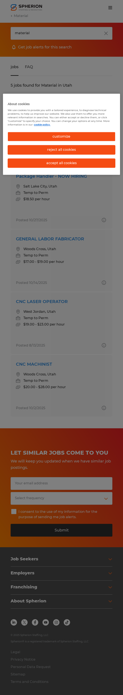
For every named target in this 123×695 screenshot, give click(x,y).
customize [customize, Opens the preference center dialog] (61, 136)
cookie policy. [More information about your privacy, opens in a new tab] (42, 124)
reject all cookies (61, 150)
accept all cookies (61, 163)
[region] (61, 134)
